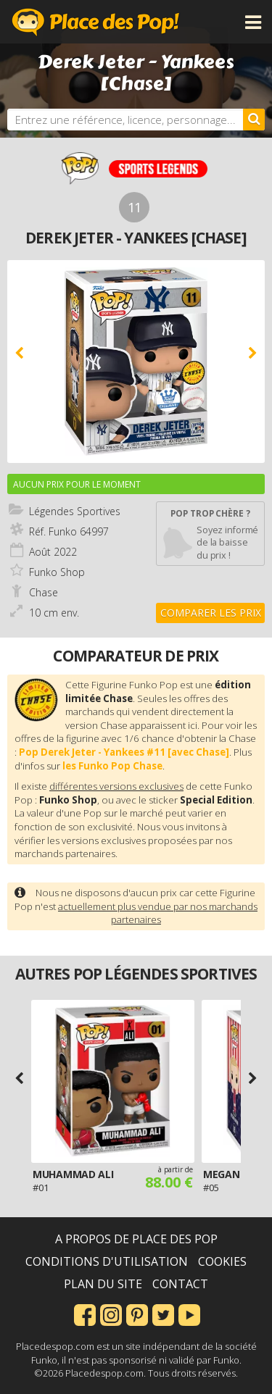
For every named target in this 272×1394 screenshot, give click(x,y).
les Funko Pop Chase (112, 765)
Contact (180, 1284)
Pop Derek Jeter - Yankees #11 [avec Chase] (124, 752)
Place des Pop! (96, 21)
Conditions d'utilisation (106, 1261)
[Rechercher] (254, 119)
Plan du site (103, 1284)
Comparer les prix (210, 612)
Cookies (222, 1261)
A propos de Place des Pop (136, 1239)
